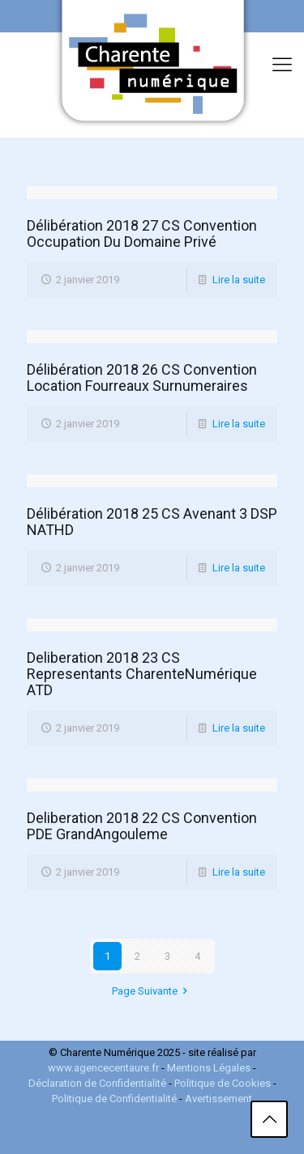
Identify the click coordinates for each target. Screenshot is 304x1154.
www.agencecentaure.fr (103, 1068)
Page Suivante (152, 991)
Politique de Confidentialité (114, 1098)
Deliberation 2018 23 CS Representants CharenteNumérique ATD (142, 673)
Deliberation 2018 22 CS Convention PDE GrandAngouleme (142, 825)
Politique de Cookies (223, 1083)
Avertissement (218, 1098)
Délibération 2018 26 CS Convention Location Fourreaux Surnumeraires (142, 377)
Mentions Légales (208, 1068)
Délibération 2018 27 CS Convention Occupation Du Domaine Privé (142, 233)
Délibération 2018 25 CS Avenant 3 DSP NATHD (152, 521)
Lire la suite (238, 280)
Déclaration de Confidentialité (98, 1083)
